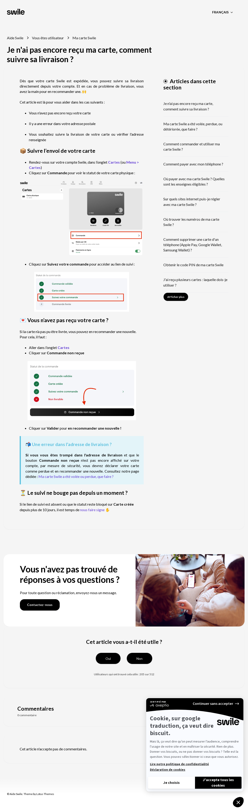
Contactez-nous (40, 605)
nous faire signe (92, 509)
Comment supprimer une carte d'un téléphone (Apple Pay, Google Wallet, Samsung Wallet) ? (192, 244)
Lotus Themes (45, 794)
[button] (108, 658)
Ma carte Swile (84, 38)
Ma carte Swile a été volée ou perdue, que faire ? (76, 476)
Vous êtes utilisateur (48, 38)
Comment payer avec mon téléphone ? (193, 164)
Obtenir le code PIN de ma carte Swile (193, 265)
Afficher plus (175, 297)
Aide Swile (15, 38)
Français (220, 12)
